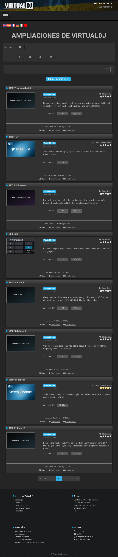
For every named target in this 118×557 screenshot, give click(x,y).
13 (65, 478)
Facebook (79, 531)
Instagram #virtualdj (83, 537)
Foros (76, 511)
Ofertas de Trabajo (23, 537)
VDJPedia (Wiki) (80, 508)
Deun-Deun (107, 94)
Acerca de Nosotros (23, 531)
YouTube (78, 534)
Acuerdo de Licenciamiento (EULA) (29, 542)
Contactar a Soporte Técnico (86, 500)
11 (52, 478)
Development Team (103, 142)
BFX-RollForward (17, 185)
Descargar (19, 500)
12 (59, 478)
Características (21, 505)
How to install (70, 130)
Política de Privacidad (24, 539)
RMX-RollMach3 (17, 428)
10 (46, 478)
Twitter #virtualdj (82, 539)
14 (72, 478)
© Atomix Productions (59, 554)
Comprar (18, 503)
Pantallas (19, 511)
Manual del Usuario (82, 503)
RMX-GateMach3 (17, 331)
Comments (55, 130)
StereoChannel (17, 379)
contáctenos (20, 534)
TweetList (14, 137)
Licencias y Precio (22, 508)
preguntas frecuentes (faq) (85, 505)
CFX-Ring (13, 234)
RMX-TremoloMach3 (20, 88)
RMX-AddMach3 (17, 282)
